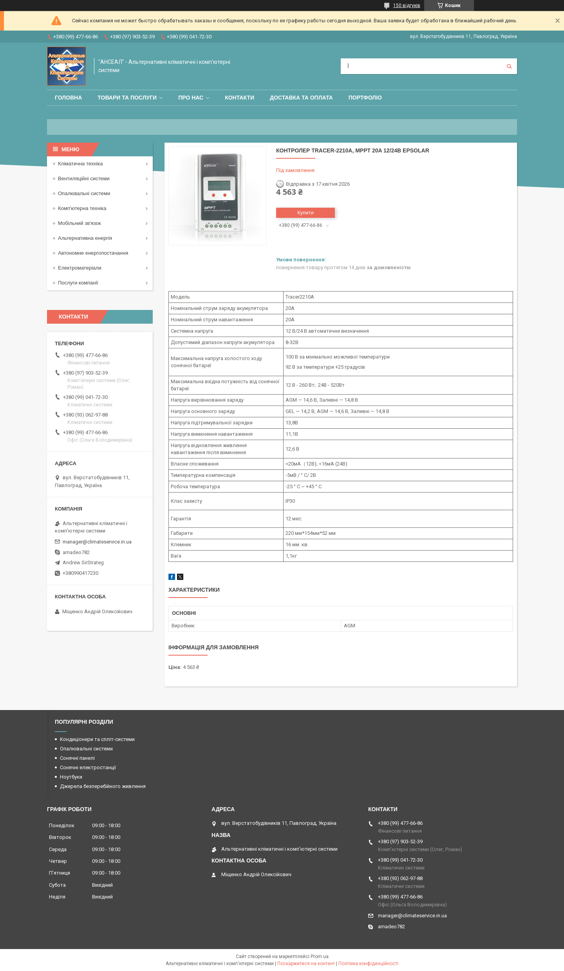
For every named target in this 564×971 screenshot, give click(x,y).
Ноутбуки (71, 777)
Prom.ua (320, 956)
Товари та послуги (127, 97)
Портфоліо (365, 97)
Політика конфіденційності (368, 963)
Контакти (239, 97)
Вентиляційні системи (84, 178)
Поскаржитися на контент (306, 963)
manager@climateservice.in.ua (97, 542)
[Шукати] (509, 66)
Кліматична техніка (80, 164)
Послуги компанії (78, 283)
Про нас (190, 97)
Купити (305, 213)
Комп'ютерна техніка (82, 208)
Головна (68, 97)
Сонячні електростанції (88, 767)
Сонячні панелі (77, 758)
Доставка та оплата (301, 97)
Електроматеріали (79, 268)
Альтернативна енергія (85, 238)
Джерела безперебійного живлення (103, 786)
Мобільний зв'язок (79, 223)
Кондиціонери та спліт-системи (97, 739)
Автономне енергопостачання (93, 253)
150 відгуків (406, 5)
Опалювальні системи (84, 193)
